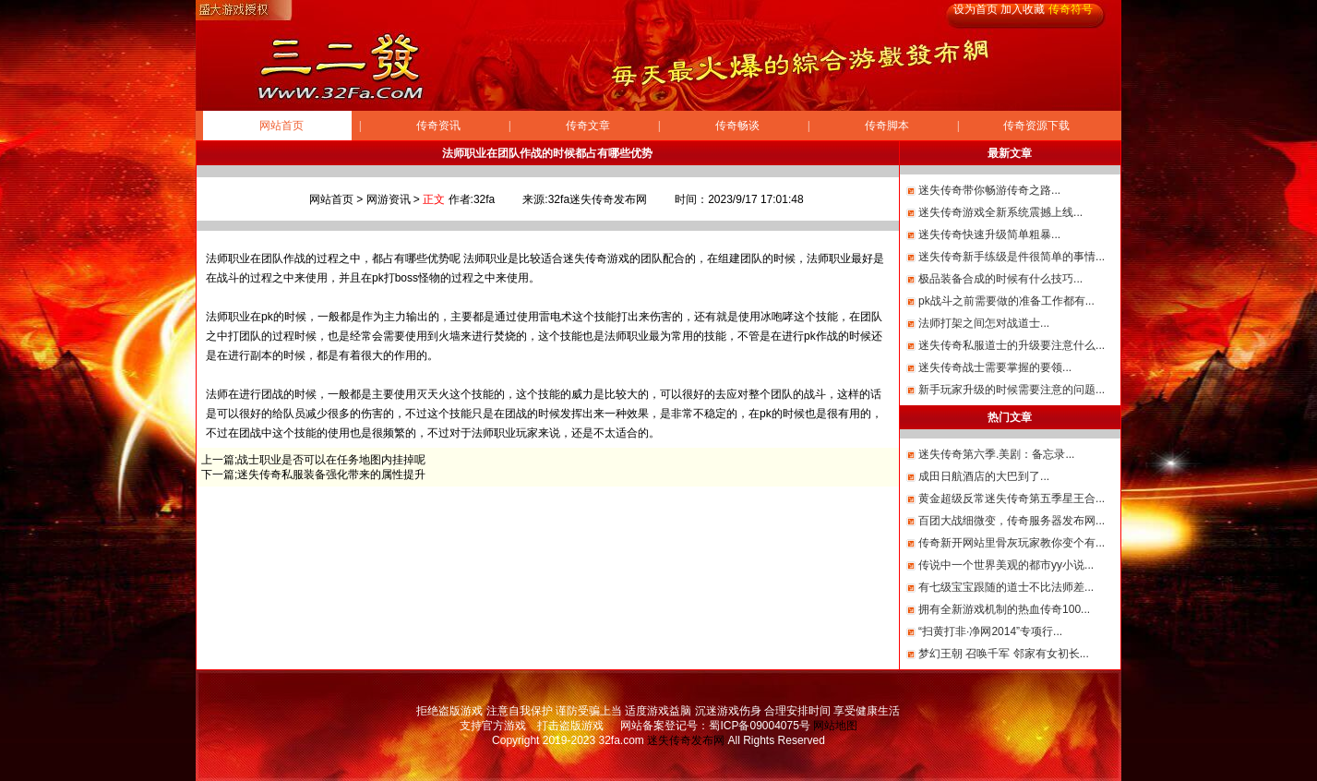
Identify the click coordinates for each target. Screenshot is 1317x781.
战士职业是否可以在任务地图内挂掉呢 (331, 459)
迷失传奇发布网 (685, 740)
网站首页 (281, 125)
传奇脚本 (887, 125)
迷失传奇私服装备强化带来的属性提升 (331, 474)
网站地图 (835, 725)
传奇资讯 (438, 125)
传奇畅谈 (737, 125)
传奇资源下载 (1036, 125)
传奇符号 (1070, 9)
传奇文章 (588, 125)
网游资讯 (388, 199)
